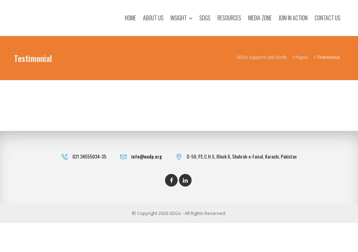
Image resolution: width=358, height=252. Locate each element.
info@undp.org (146, 156)
